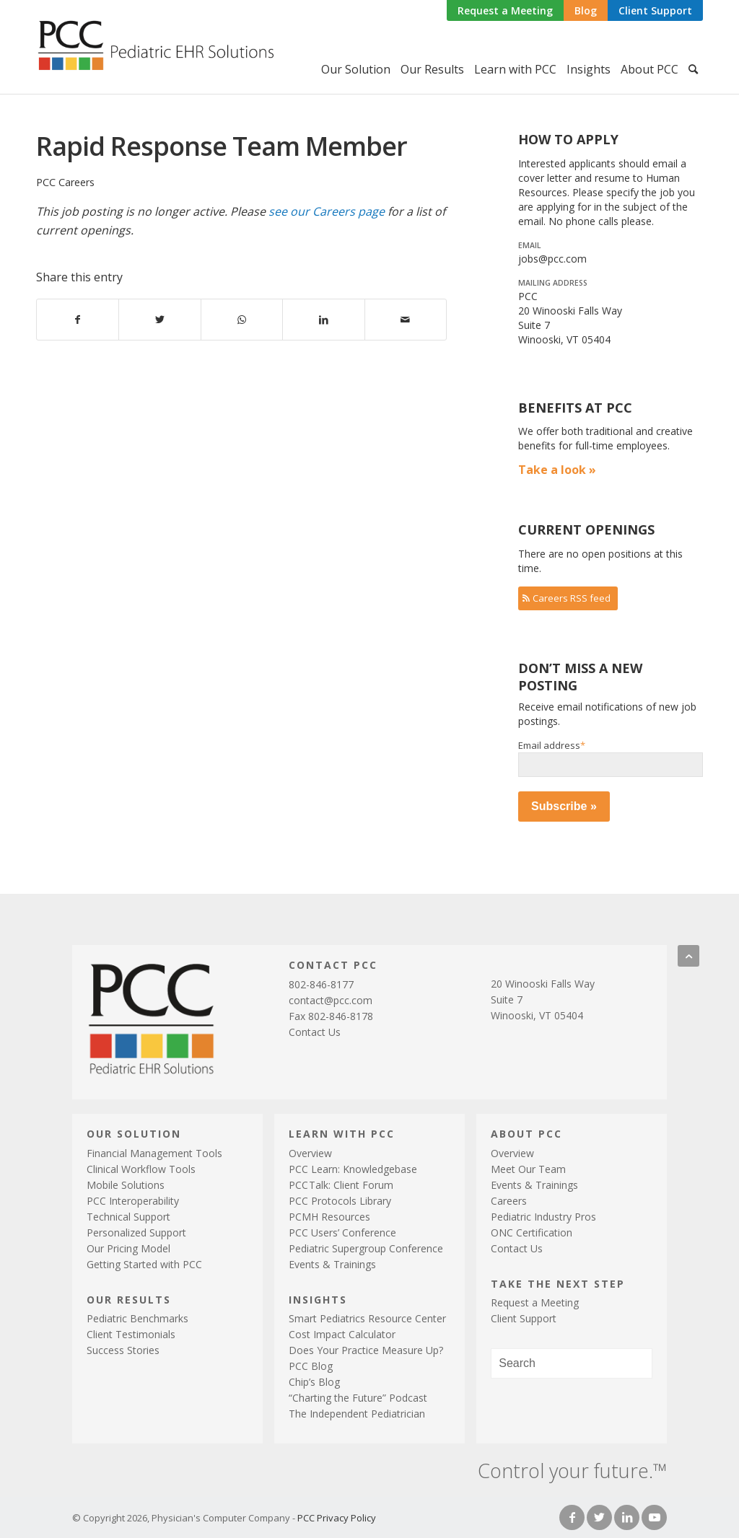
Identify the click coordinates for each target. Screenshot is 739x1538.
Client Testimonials (131, 1334)
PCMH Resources (329, 1216)
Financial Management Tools (154, 1153)
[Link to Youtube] (654, 1517)
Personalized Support (136, 1232)
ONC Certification (531, 1232)
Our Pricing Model (128, 1248)
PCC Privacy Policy (336, 1517)
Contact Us (315, 1032)
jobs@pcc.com (552, 258)
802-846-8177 (321, 984)
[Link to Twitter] (599, 1517)
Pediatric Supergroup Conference (366, 1248)
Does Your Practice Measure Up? (366, 1350)
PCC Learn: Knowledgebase (353, 1169)
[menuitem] (505, 11)
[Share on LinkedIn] (323, 319)
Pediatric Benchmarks (137, 1318)
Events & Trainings (332, 1264)
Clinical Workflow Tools (141, 1169)
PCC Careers (65, 182)
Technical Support (128, 1216)
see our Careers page (326, 211)
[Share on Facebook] (77, 319)
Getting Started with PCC (144, 1264)
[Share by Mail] (405, 319)
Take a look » (557, 470)
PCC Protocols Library (340, 1201)
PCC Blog (311, 1366)
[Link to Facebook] (572, 1517)
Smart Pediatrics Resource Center (367, 1318)
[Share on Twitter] (159, 319)
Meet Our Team (528, 1169)
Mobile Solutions (126, 1185)
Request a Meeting (505, 10)
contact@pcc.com (330, 1000)
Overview (310, 1153)
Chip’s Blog (314, 1382)
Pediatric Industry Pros (543, 1216)
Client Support (655, 10)
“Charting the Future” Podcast (358, 1398)
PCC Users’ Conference (342, 1232)
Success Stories (123, 1350)
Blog (585, 10)
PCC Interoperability (133, 1201)
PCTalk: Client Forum (341, 1185)
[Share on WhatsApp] (241, 319)
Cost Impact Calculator (342, 1334)
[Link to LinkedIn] (626, 1517)
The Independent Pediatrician (357, 1413)
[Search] (693, 69)
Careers (509, 1201)
